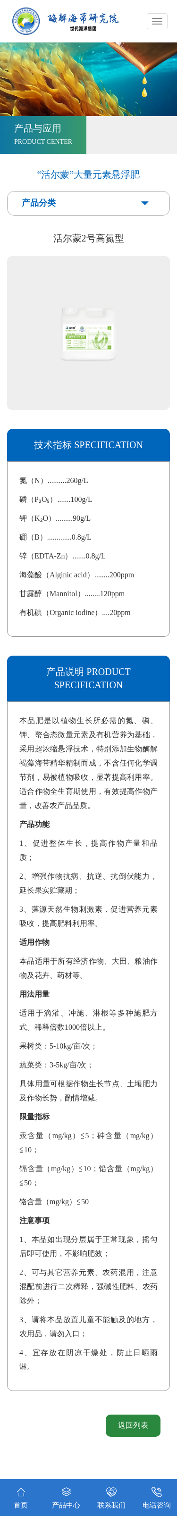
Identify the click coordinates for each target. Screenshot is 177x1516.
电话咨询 (157, 1496)
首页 (21, 1497)
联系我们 (111, 1496)
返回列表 (133, 1425)
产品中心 (66, 1496)
